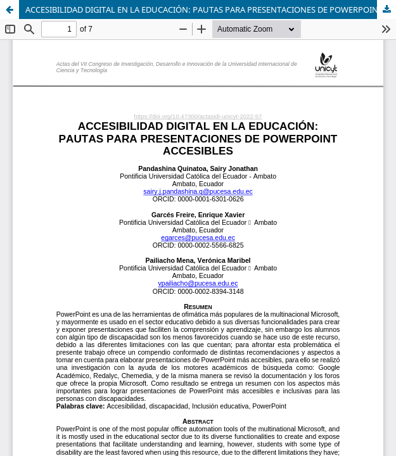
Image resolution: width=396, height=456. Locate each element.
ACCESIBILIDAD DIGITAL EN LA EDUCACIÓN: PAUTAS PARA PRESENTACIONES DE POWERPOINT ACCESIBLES (210, 9)
